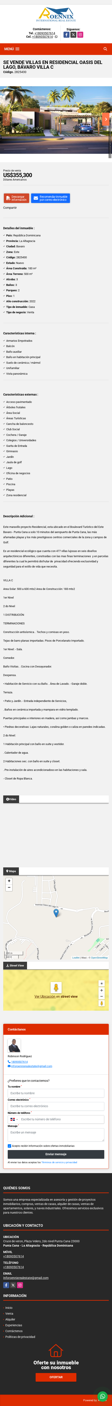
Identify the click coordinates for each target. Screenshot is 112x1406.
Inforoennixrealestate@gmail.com (25, 1278)
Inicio (8, 1307)
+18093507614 (45, 33)
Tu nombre (15, 1086)
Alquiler (10, 1319)
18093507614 (19, 1061)
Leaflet (75, 957)
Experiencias (13, 1325)
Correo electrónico (19, 1099)
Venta (9, 1313)
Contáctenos (14, 1331)
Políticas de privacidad (20, 1337)
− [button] (9, 888)
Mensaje (13, 1126)
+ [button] (9, 881)
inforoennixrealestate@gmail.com (31, 1066)
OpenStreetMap (99, 957)
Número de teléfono (20, 1113)
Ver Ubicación (45, 996)
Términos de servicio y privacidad (59, 1162)
